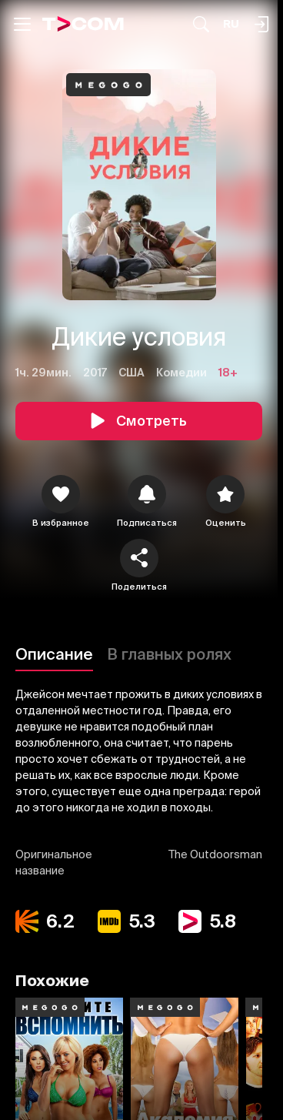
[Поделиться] (139, 558)
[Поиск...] (201, 24)
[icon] (61, 494)
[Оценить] (225, 494)
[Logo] (83, 24)
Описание (54, 654)
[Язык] (231, 24)
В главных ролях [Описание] (169, 654)
